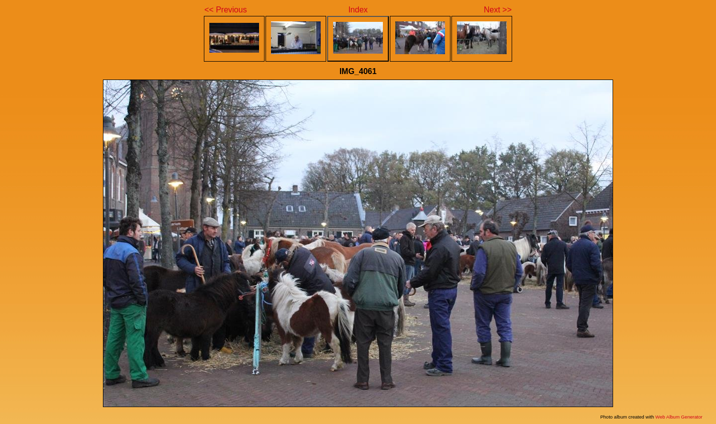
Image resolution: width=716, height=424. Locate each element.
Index (357, 9)
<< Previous (225, 9)
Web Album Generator (679, 417)
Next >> (498, 9)
